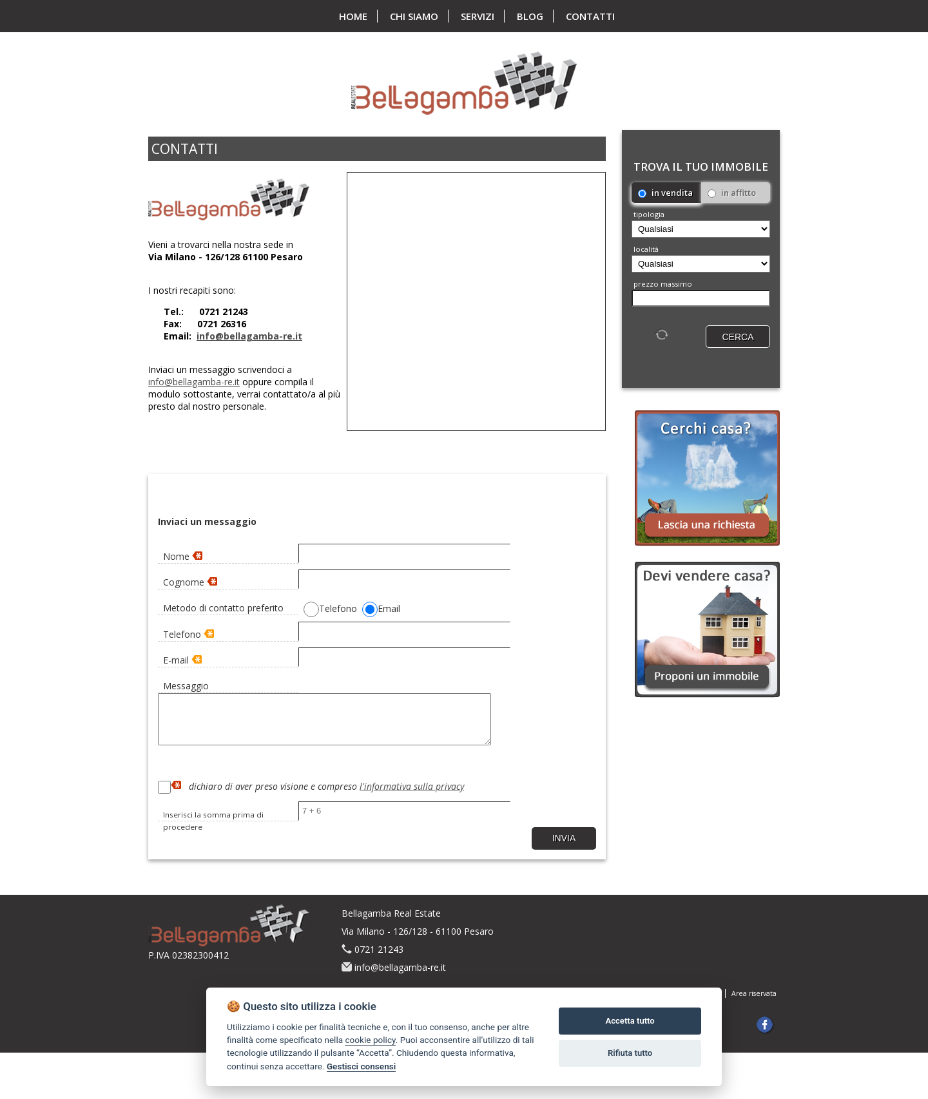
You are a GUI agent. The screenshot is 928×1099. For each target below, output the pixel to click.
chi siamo (414, 16)
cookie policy (370, 1040)
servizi (477, 16)
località (646, 249)
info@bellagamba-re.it (249, 336)
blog (530, 16)
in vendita (665, 192)
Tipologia (648, 214)
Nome (182, 556)
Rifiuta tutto (630, 1053)
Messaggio (186, 686)
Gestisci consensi (361, 1066)
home (353, 16)
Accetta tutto (629, 1021)
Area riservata (754, 1003)
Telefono (188, 634)
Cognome (190, 582)
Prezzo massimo (662, 284)
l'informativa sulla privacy (412, 795)
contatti (590, 16)
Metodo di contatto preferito (223, 608)
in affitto (732, 192)
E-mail (182, 660)
